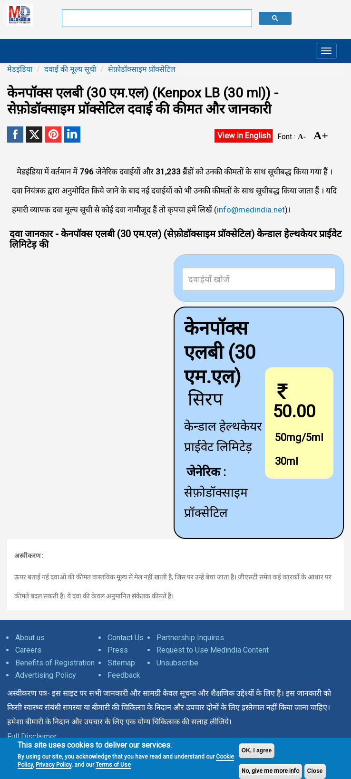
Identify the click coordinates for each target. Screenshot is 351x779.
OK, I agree (257, 750)
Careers (28, 649)
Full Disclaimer (32, 736)
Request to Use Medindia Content (212, 649)
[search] (156, 18)
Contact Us (125, 637)
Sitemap (121, 662)
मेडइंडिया (19, 69)
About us (30, 637)
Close (315, 771)
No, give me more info (270, 771)
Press (117, 649)
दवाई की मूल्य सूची (70, 69)
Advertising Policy (45, 675)
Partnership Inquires (190, 637)
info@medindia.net (251, 209)
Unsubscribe (177, 662)
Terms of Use (113, 764)
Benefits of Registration (55, 662)
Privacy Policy (53, 764)
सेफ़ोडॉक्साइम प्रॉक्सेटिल (142, 69)
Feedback (123, 675)
